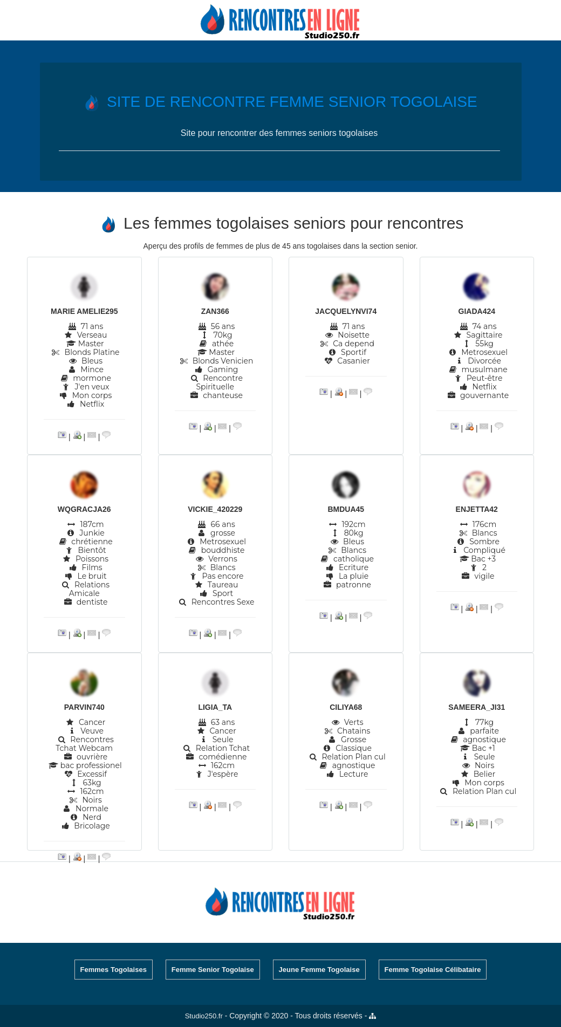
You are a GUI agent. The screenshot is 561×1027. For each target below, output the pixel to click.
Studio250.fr (204, 1016)
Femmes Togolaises (113, 970)
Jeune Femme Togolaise (319, 970)
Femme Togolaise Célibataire (433, 970)
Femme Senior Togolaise (213, 970)
